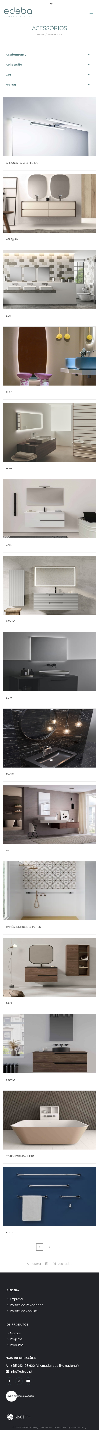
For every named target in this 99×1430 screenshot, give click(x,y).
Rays (9, 1003)
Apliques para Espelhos (22, 162)
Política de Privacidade (25, 1305)
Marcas (14, 1333)
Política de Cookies (22, 1311)
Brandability (78, 1427)
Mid (8, 850)
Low (9, 697)
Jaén (9, 544)
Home (41, 34)
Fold (9, 1232)
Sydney (10, 1079)
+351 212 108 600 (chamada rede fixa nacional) (45, 1365)
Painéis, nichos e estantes (23, 926)
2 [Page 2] (49, 1246)
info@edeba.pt (21, 1371)
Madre (10, 774)
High (9, 468)
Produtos (15, 1345)
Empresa (15, 1299)
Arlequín (12, 239)
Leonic (10, 621)
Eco (8, 315)
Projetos (14, 1339)
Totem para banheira (20, 1156)
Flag (9, 392)
